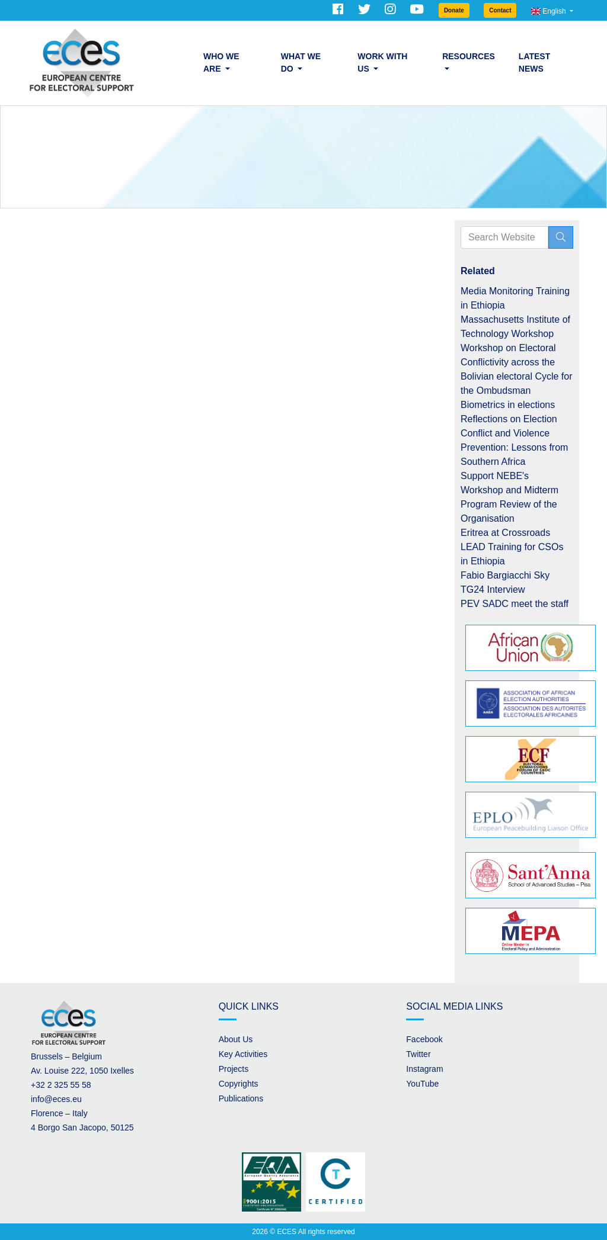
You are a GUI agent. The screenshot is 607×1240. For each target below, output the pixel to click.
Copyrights (238, 1083)
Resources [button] (468, 56)
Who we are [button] (221, 62)
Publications (241, 1098)
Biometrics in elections (508, 405)
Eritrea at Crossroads (505, 533)
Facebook (424, 1039)
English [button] (549, 11)
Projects (234, 1069)
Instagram (424, 1069)
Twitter (418, 1054)
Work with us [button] (382, 62)
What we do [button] (301, 62)
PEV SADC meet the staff (514, 604)
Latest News (534, 62)
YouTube (422, 1083)
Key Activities (243, 1054)
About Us (236, 1039)
